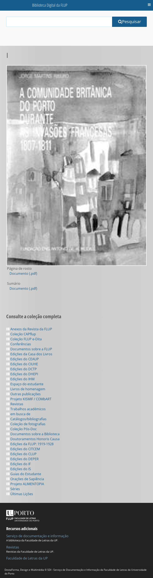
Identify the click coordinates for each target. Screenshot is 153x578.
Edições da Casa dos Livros (29, 354)
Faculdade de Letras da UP (27, 558)
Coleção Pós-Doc (21, 429)
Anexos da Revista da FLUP (29, 329)
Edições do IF (18, 464)
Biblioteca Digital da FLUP (49, 5)
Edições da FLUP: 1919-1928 (30, 444)
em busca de (18, 414)
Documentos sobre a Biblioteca (33, 434)
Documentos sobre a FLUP (29, 349)
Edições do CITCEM (23, 449)
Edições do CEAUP (22, 359)
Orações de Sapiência (25, 479)
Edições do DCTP (21, 369)
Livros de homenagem (25, 389)
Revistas (14, 404)
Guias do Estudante (23, 474)
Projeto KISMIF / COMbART (28, 399)
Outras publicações (23, 394)
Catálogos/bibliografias (26, 419)
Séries (13, 489)
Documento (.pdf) (23, 273)
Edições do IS (18, 469)
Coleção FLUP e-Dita (24, 339)
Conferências (18, 344)
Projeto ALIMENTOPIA (25, 484)
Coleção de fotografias (25, 424)
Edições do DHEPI (22, 374)
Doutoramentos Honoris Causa (33, 439)
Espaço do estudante (24, 384)
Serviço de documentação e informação (37, 536)
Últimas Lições (19, 494)
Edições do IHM (20, 379)
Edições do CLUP (21, 454)
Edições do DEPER (22, 459)
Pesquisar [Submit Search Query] (129, 21)
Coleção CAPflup (21, 334)
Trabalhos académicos (26, 409)
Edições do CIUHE (22, 364)
